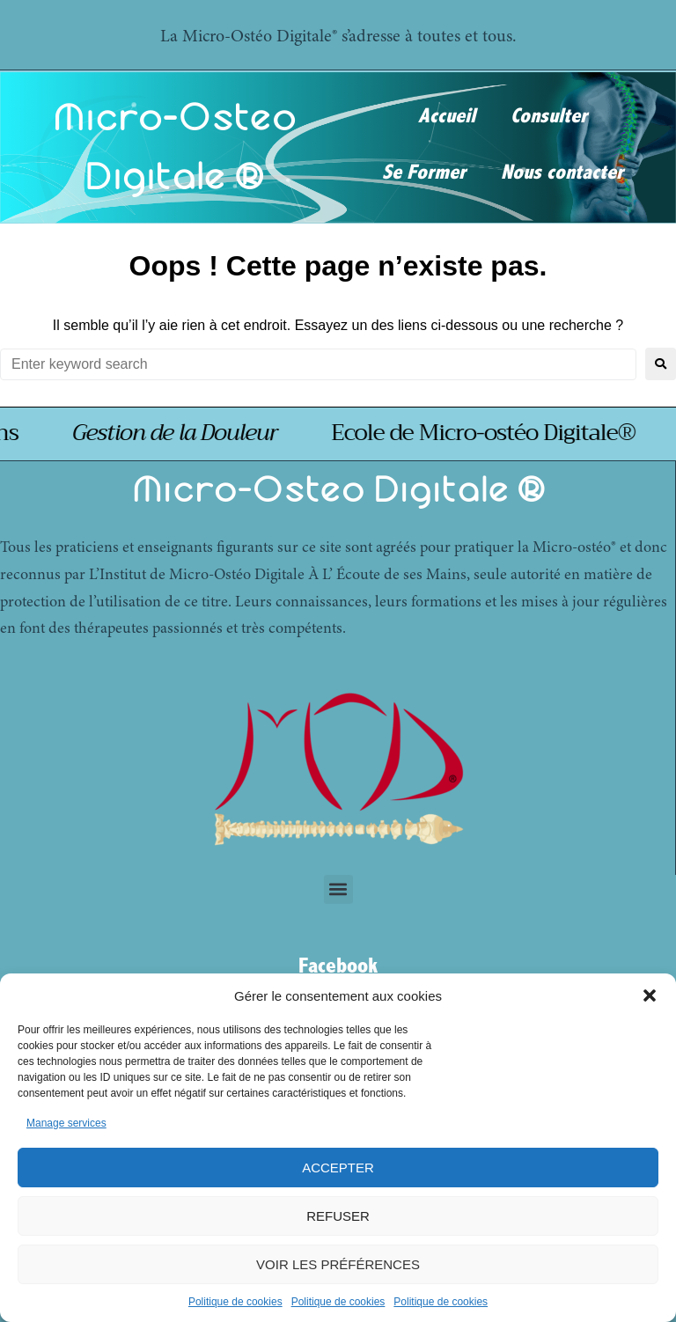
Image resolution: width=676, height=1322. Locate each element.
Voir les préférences (338, 1264)
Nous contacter (562, 172)
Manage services (66, 1123)
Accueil (446, 116)
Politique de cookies (235, 1302)
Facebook (338, 965)
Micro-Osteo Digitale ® (338, 489)
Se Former (424, 172)
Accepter (338, 1167)
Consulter (549, 116)
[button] (649, 995)
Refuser (338, 1215)
